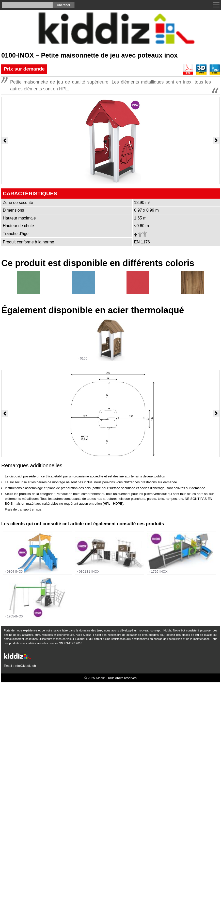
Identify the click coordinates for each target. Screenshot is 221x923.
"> (110, 340)
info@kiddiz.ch (25, 666)
